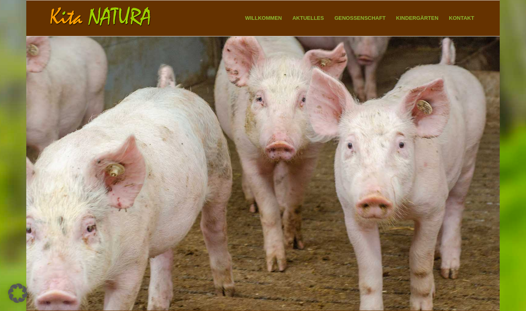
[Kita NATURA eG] (101, 18)
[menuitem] (263, 18)
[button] (18, 293)
